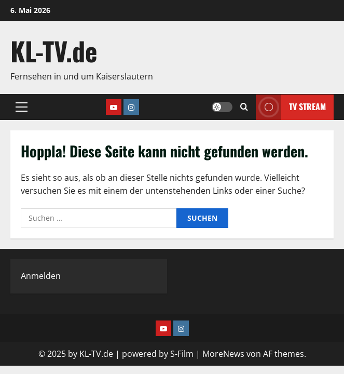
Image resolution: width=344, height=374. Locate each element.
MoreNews (223, 353)
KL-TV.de (54, 50)
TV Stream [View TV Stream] (291, 106)
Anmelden (41, 276)
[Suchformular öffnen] (244, 107)
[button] (21, 107)
